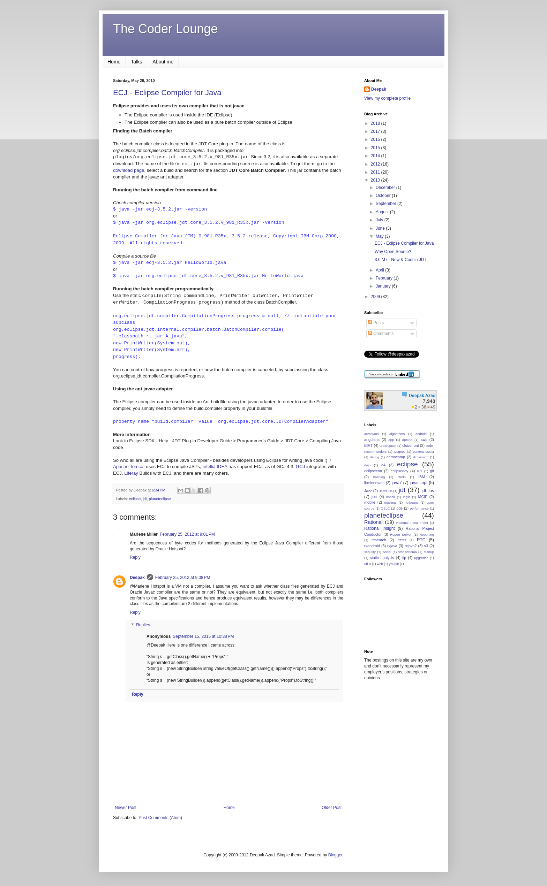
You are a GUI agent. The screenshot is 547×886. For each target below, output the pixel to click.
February (385, 278)
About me (162, 61)
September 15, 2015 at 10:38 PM (203, 636)
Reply (135, 557)
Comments (381, 333)
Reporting (426, 534)
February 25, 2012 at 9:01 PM (187, 534)
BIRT (368, 445)
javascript (419, 482)
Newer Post (125, 807)
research (379, 540)
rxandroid (372, 546)
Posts (376, 322)
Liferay (131, 473)
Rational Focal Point (412, 523)
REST (401, 540)
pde (399, 508)
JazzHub (385, 491)
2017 (376, 131)
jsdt (374, 497)
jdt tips (428, 490)
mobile (369, 502)
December (386, 187)
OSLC (385, 508)
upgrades (421, 558)
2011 (376, 172)
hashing (379, 477)
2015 (376, 147)
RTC (421, 539)
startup (429, 552)
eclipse (135, 499)
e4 (383, 465)
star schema (407, 552)
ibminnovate (374, 483)
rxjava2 (411, 546)
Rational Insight (379, 528)
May (380, 236)
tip (404, 558)
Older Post (332, 807)
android (421, 434)
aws (423, 439)
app (391, 440)
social (387, 552)
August (383, 211)
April (380, 270)
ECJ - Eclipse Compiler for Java (167, 92)
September (386, 203)
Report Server (401, 534)
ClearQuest (388, 446)
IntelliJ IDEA (214, 466)
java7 (397, 482)
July (380, 219)
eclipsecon (373, 471)
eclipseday (399, 471)
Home (113, 61)
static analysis (382, 558)
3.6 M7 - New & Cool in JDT (401, 259)
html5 (401, 477)
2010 (376, 180)
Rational (373, 522)
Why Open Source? (393, 251)
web (380, 564)
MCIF (422, 497)
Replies (143, 625)
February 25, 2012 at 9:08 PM (182, 577)
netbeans (411, 502)
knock (390, 497)
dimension (420, 457)
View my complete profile (387, 98)
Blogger (335, 855)
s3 (426, 546)
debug (374, 457)
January (384, 286)
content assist (423, 451)
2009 (376, 296)
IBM (421, 477)
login (406, 497)
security (370, 552)
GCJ (300, 466)
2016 (376, 139)
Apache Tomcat (129, 466)
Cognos (399, 451)
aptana (407, 440)
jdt (145, 499)
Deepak (137, 577)
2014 (376, 155)
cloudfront (410, 445)
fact (419, 471)
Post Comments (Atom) (160, 817)
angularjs (372, 439)
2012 (376, 164)
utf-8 (367, 564)
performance (419, 508)
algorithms (397, 434)
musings (390, 502)
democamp (396, 457)
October (384, 195)
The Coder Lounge (165, 29)
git (432, 471)
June (381, 228)
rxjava (392, 546)
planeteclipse (160, 499)
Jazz (368, 491)
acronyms (371, 434)
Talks (136, 61)
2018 (376, 123)
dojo (367, 465)
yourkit (394, 564)
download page (128, 170)
